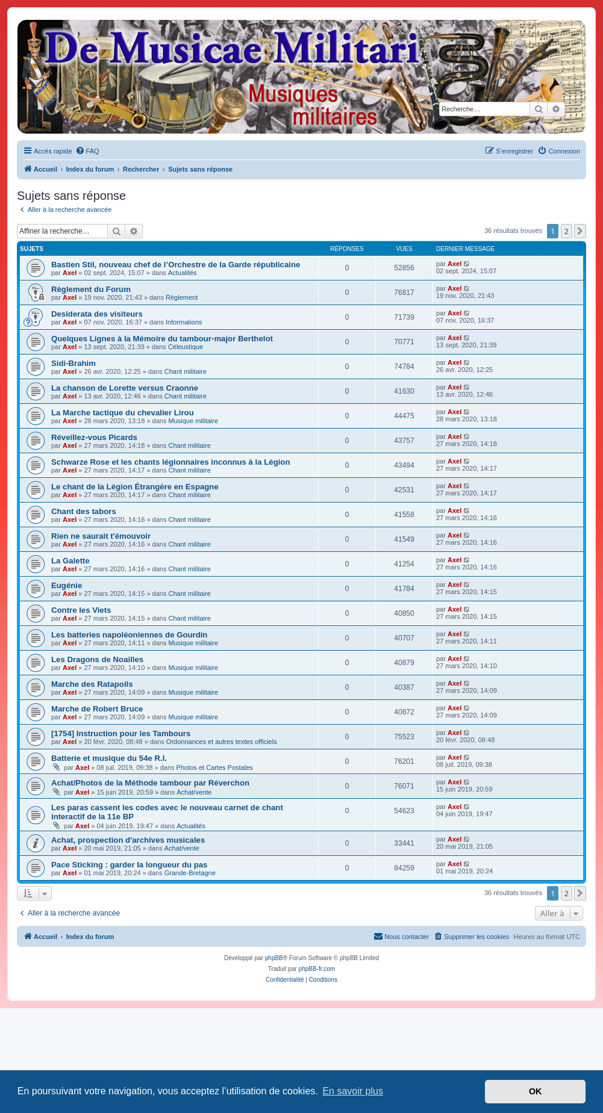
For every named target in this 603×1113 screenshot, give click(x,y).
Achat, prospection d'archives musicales (128, 840)
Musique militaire (194, 420)
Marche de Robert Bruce (97, 708)
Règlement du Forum (91, 289)
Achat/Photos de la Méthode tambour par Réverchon (150, 782)
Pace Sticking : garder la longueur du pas (129, 864)
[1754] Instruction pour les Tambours (120, 733)
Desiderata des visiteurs (97, 313)
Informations (184, 322)
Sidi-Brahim (73, 363)
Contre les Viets (81, 610)
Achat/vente (194, 792)
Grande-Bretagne (190, 872)
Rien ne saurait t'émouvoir (101, 536)
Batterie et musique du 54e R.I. (109, 758)
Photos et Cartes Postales (215, 767)
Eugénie (66, 585)
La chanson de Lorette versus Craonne (124, 387)
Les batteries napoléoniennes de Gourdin (129, 634)
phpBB (274, 958)
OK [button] (535, 1091)
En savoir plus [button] (352, 1091)
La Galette (70, 560)
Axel (70, 272)
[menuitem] (87, 151)
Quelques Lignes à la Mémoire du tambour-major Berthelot (162, 338)
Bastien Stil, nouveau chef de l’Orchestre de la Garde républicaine (175, 264)
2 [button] (566, 231)
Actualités (182, 272)
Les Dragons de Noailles (97, 659)
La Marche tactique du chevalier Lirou (122, 412)
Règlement (182, 297)
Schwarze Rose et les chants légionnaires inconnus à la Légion (170, 462)
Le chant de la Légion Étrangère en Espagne (135, 486)
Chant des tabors (83, 511)
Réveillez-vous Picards (94, 437)
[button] (580, 231)
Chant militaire (185, 371)
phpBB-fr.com (317, 969)
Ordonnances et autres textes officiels (221, 741)
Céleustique (185, 346)
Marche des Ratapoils (92, 684)
